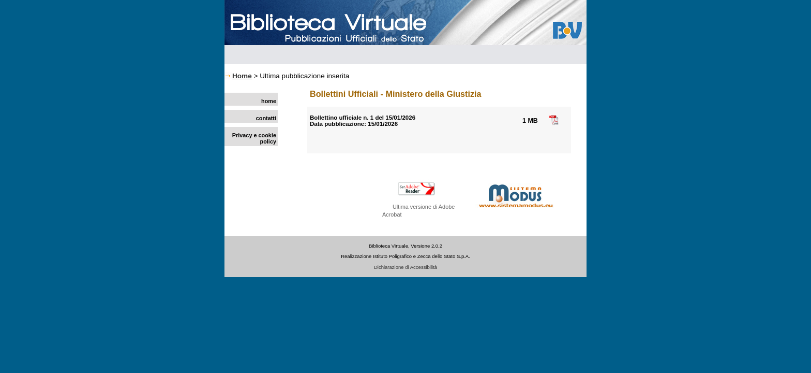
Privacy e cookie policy (254, 138)
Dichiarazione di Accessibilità (405, 267)
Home (242, 76)
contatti (266, 118)
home (268, 101)
